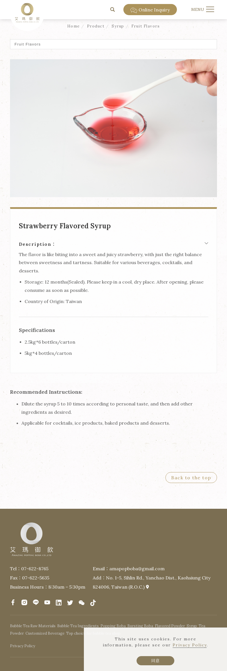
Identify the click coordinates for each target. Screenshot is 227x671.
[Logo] (27, 12)
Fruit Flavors (145, 26)
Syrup (118, 26)
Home (73, 26)
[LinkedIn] (58, 603)
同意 (155, 660)
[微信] (81, 603)
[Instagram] (24, 602)
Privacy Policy (190, 645)
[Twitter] (70, 603)
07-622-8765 (34, 568)
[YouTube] (47, 602)
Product (96, 26)
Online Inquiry (150, 10)
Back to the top (191, 477)
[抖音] (93, 603)
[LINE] (36, 602)
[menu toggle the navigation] (202, 9)
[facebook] (13, 602)
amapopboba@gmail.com (137, 568)
